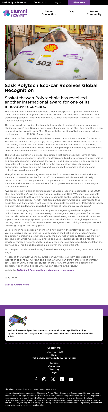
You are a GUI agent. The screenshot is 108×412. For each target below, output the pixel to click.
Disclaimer (9, 389)
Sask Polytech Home (14, 2)
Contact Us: (54, 347)
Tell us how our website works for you (54, 357)
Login (54, 372)
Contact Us (40, 2)
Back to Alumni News (17, 284)
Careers (54, 363)
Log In (57, 2)
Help (54, 354)
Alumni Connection (49, 13)
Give (71, 11)
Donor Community (94, 13)
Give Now (79, 2)
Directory (54, 369)
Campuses (54, 366)
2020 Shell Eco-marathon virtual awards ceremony (45, 270)
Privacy (19, 389)
